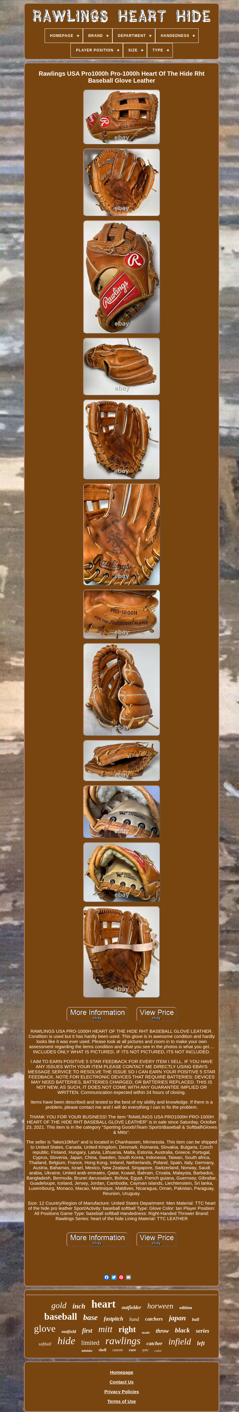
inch (79, 1306)
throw (162, 1331)
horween (160, 1306)
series (202, 1331)
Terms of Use (122, 1401)
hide (66, 1340)
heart (103, 1304)
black (182, 1330)
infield (180, 1341)
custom (117, 1350)
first (87, 1330)
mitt (105, 1329)
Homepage (121, 1372)
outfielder (131, 1307)
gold (59, 1305)
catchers (154, 1319)
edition (185, 1307)
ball (195, 1319)
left (201, 1343)
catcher (154, 1343)
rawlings (123, 1340)
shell (102, 1350)
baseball (60, 1316)
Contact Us (122, 1381)
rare (132, 1350)
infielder (87, 1350)
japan (177, 1318)
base (90, 1317)
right (127, 1329)
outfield (69, 1331)
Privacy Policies (121, 1391)
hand (134, 1319)
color (158, 1350)
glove (45, 1328)
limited (90, 1342)
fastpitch (113, 1319)
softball (45, 1344)
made (146, 1332)
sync (145, 1350)
